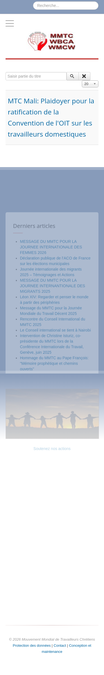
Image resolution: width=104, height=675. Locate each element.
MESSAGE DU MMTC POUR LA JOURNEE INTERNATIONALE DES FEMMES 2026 (51, 307)
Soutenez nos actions (52, 448)
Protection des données (32, 645)
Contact (60, 645)
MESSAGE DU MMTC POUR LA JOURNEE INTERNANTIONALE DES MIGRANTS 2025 (52, 346)
